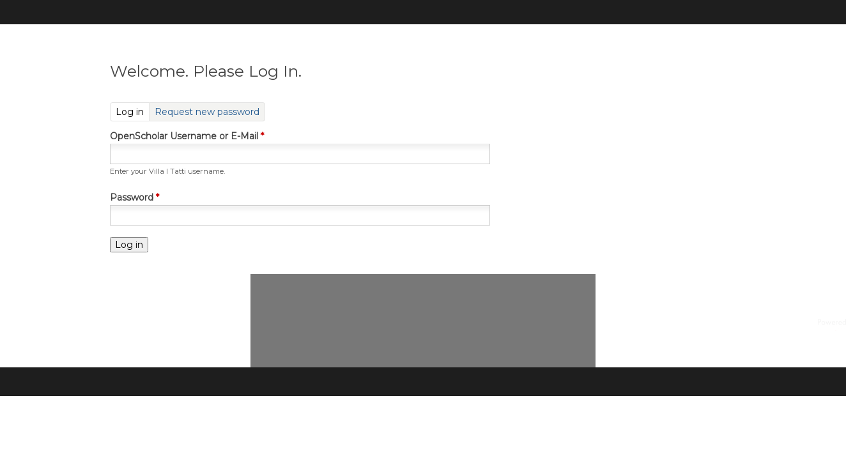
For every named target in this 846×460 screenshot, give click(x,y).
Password (134, 197)
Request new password (207, 112)
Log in (133, 111)
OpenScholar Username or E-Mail (187, 136)
